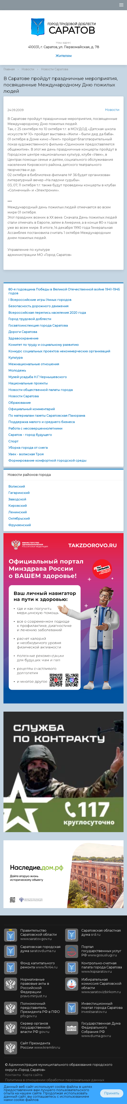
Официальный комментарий (31, 409)
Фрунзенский (19, 525)
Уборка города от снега (28, 448)
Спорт (13, 441)
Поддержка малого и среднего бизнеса (41, 422)
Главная (9, 69)
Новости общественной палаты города (40, 390)
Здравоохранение (23, 338)
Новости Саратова (54, 69)
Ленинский (17, 512)
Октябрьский (19, 518)
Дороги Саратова (22, 332)
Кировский (17, 506)
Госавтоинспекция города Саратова (38, 325)
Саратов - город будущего (30, 435)
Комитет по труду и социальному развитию (43, 345)
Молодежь (17, 370)
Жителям (64, 56)
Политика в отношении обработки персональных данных (54, 1080)
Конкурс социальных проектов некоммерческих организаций (59, 351)
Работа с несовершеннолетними (35, 428)
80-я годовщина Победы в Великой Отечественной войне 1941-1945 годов (64, 291)
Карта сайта (32, 1075)
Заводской (17, 499)
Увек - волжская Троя (26, 454)
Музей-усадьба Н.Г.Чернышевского (37, 377)
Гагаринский (19, 493)
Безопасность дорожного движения (38, 306)
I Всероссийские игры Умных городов (39, 300)
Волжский (16, 486)
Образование (19, 403)
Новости (28, 69)
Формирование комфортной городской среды (47, 460)
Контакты (13, 1075)
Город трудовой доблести (29, 319)
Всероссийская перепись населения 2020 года (47, 313)
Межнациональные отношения (33, 364)
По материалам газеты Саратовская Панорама (46, 415)
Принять (111, 1093)
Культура (15, 357)
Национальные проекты (28, 383)
